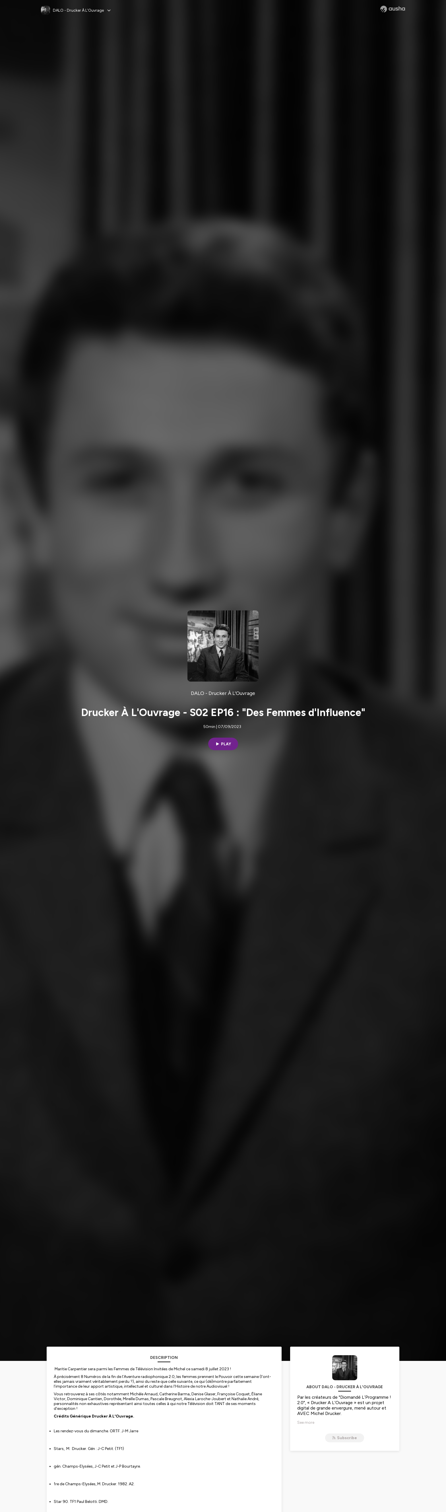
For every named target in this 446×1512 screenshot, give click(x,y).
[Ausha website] (392, 9)
